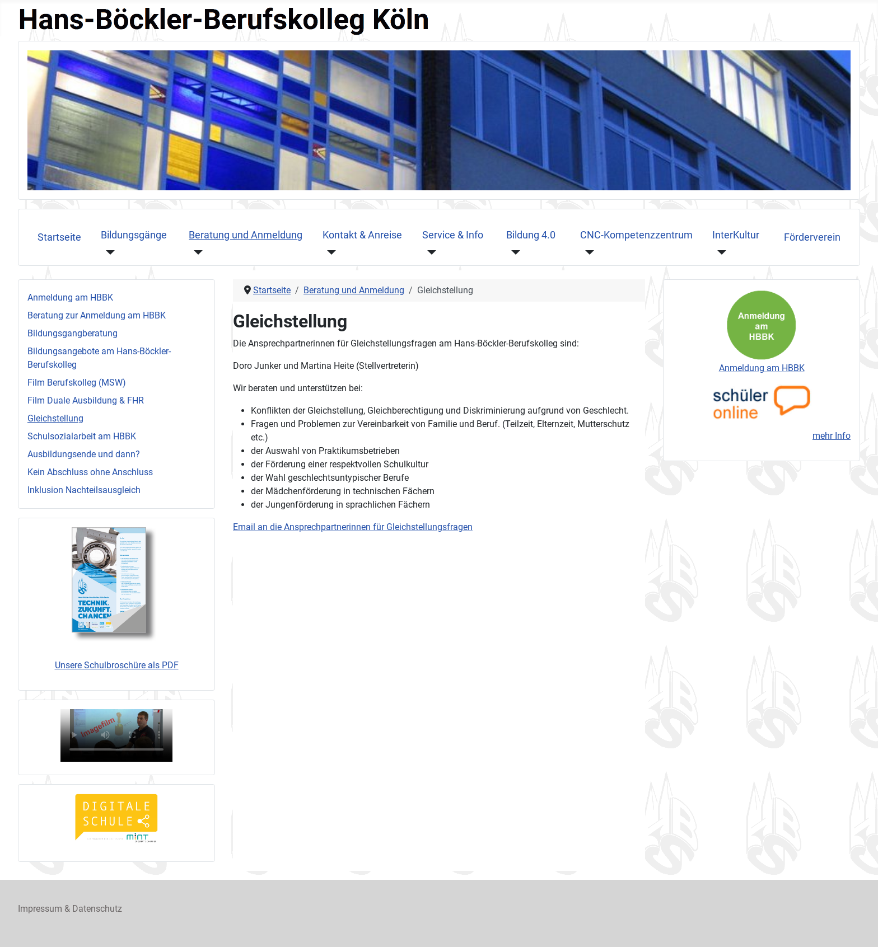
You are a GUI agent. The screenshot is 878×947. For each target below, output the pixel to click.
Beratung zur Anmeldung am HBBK (96, 315)
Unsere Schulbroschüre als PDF (117, 665)
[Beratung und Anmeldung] (196, 251)
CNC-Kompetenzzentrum (636, 235)
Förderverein (812, 237)
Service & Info (452, 235)
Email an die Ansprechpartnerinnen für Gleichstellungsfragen (353, 527)
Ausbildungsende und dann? (83, 454)
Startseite (59, 237)
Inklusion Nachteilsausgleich (84, 490)
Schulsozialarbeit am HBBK (81, 436)
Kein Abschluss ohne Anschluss (90, 472)
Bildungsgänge (134, 235)
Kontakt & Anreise (362, 235)
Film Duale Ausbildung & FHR (85, 400)
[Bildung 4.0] (513, 251)
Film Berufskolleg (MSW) (76, 382)
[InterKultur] (719, 251)
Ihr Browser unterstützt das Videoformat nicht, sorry (116, 735)
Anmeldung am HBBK (70, 297)
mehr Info (831, 435)
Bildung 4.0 (530, 235)
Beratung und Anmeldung (245, 235)
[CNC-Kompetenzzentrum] (587, 251)
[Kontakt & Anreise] (330, 251)
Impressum (40, 908)
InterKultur (735, 235)
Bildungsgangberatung (72, 333)
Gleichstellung (55, 418)
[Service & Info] (429, 251)
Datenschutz (97, 908)
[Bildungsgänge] (108, 251)
